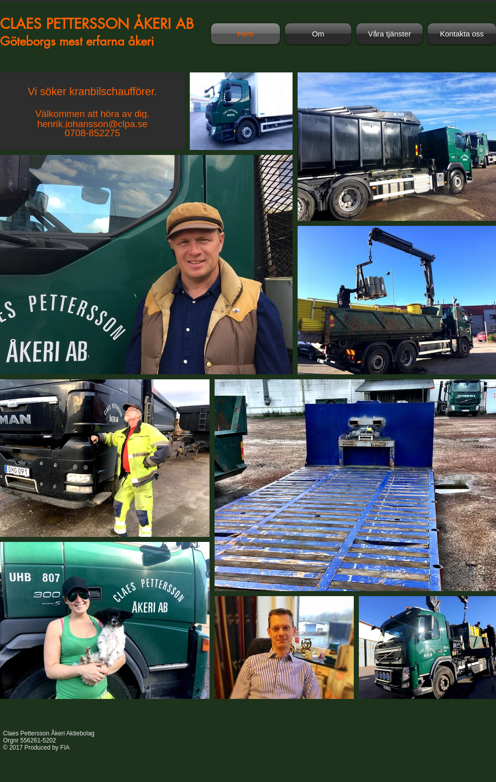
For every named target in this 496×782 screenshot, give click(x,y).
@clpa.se (128, 124)
